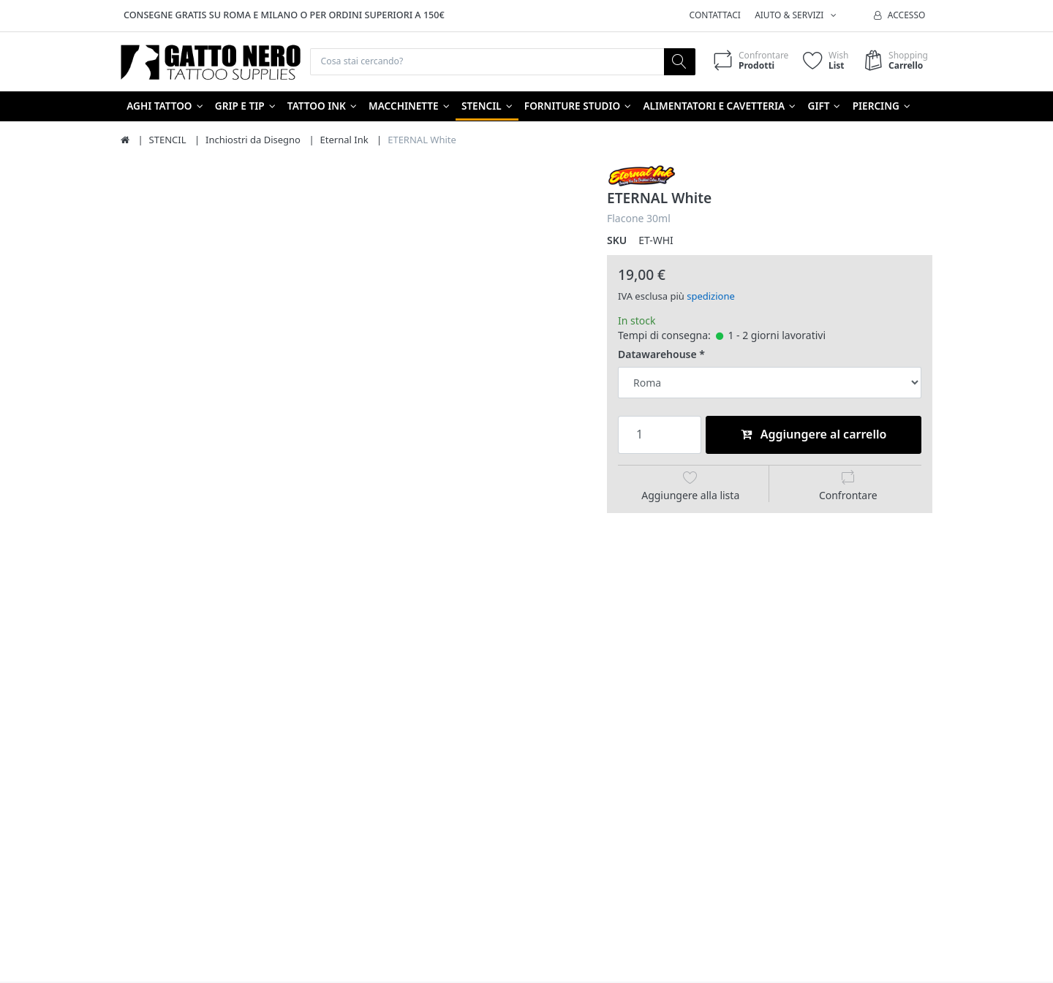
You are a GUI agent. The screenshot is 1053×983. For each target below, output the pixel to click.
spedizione (711, 297)
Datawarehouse (657, 356)
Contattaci (715, 15)
